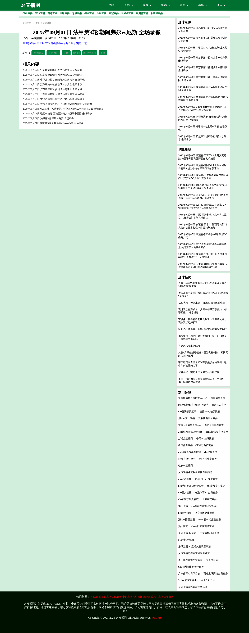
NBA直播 (96, 596)
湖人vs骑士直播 (186, 418)
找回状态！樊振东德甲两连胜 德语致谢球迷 (201, 302)
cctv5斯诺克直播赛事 (217, 432)
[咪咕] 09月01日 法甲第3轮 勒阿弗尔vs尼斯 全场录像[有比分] (54, 43)
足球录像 (47, 23)
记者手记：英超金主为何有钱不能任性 (198, 372)
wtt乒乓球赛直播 (208, 459)
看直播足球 (212, 560)
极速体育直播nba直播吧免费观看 (195, 445)
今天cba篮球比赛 (205, 438)
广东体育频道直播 (209, 533)
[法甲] (76, 53)
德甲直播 (148, 596)
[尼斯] (66, 53)
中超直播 (127, 596)
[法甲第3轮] (89, 53)
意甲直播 (158, 596)
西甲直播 (169, 596)
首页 (112, 5)
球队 (219, 5)
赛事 (201, 5)
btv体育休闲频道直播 (209, 519)
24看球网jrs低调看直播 (190, 432)
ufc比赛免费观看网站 (189, 452)
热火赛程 (183, 526)
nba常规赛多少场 (216, 486)
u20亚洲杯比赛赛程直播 (191, 567)
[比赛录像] (38, 53)
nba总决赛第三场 (187, 411)
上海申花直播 (209, 499)
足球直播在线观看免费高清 (192, 587)
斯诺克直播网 (185, 438)
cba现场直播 (210, 452)
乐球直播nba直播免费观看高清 (194, 546)
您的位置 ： (28, 23)
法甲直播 (137, 596)
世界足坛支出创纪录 (189, 346)
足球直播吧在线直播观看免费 (194, 553)
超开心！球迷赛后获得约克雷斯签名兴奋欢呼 (202, 329)
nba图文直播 (184, 492)
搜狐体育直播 (218, 398)
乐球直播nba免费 (187, 533)
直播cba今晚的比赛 (210, 411)
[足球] (103, 53)
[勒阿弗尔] (53, 53)
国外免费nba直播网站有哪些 (193, 405)
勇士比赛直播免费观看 (190, 560)
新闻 (182, 5)
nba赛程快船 (184, 513)
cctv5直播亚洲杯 (187, 459)
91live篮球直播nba (187, 580)
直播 (127, 5)
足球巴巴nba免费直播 (206, 479)
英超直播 (106, 596)
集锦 (164, 5)
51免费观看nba (186, 540)
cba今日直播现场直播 (202, 526)
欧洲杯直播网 (185, 465)
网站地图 (157, 618)
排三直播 (183, 506)
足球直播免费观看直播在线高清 (195, 472)
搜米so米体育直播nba (189, 425)
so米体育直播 (219, 405)
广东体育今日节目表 (189, 573)
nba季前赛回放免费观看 (191, 486)
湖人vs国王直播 (186, 519)
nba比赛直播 (184, 479)
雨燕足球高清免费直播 (216, 573)
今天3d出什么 (208, 580)
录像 (145, 5)
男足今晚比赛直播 (214, 425)
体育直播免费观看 (204, 513)
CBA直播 (117, 596)
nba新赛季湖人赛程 (188, 499)
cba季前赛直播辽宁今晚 (203, 506)
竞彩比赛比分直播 (208, 418)
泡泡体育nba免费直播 (206, 492)
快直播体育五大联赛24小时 (192, 398)
